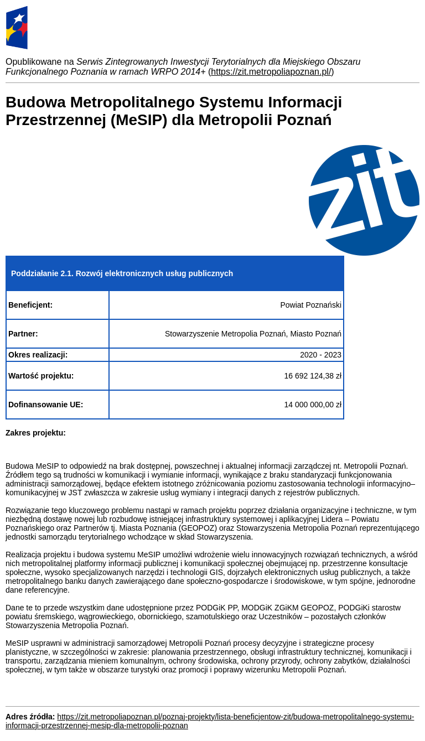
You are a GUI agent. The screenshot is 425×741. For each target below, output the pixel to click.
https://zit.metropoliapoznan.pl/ (271, 71)
